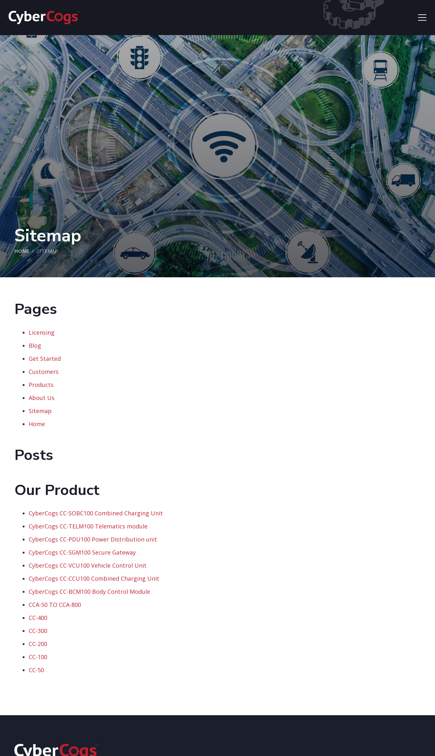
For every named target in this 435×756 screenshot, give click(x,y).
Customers (44, 371)
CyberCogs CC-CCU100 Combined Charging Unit (94, 578)
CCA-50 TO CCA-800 (55, 604)
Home (37, 424)
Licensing (41, 332)
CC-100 (38, 657)
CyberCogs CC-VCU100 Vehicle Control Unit (88, 565)
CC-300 (38, 631)
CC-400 (38, 618)
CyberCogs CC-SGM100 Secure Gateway (82, 552)
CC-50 (36, 670)
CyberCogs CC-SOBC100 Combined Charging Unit (96, 513)
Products (41, 385)
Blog (35, 345)
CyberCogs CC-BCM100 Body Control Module (89, 591)
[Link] (44, 17)
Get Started (45, 358)
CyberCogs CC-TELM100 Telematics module (88, 526)
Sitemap (40, 411)
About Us (41, 398)
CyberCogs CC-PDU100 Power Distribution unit (93, 539)
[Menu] (422, 17)
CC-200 (38, 644)
